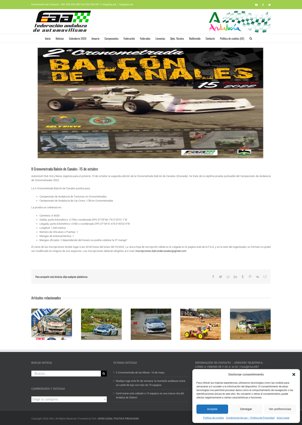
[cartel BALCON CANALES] (151, 102)
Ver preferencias (280, 409)
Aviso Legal (283, 417)
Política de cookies (213, 417)
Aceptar (212, 409)
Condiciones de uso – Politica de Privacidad (250, 417)
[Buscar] (104, 372)
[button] (294, 374)
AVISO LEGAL (105, 417)
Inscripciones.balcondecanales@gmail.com (160, 251)
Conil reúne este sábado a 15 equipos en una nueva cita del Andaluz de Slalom (150, 394)
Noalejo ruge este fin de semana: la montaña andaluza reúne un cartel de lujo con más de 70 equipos (150, 381)
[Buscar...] (66, 372)
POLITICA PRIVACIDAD (126, 417)
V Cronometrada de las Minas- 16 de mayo (140, 371)
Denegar (246, 409)
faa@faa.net (126, 4)
